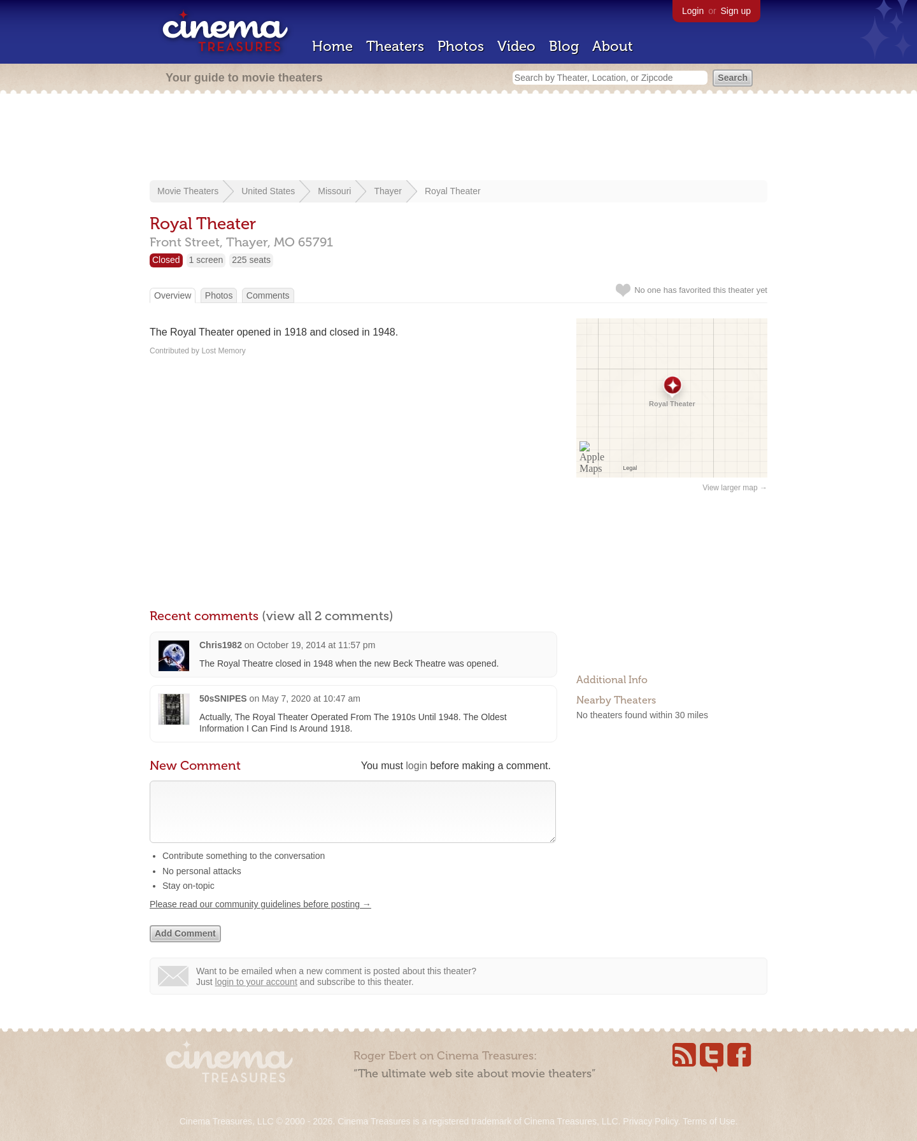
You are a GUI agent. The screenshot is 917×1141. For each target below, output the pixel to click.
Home (332, 46)
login (416, 765)
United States (268, 191)
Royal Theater (453, 191)
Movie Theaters (187, 191)
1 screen (206, 260)
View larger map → (734, 487)
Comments (268, 295)
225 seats (251, 260)
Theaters (395, 46)
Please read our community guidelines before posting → (260, 917)
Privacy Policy (650, 1121)
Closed (166, 260)
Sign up (736, 11)
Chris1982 (220, 645)
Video (516, 46)
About (612, 46)
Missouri (334, 191)
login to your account (256, 994)
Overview (172, 295)
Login (693, 11)
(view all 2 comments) (328, 615)
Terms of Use (709, 1121)
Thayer (388, 191)
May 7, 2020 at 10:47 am (311, 698)
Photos (460, 46)
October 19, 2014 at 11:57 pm (316, 645)
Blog (564, 46)
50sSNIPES (223, 698)
